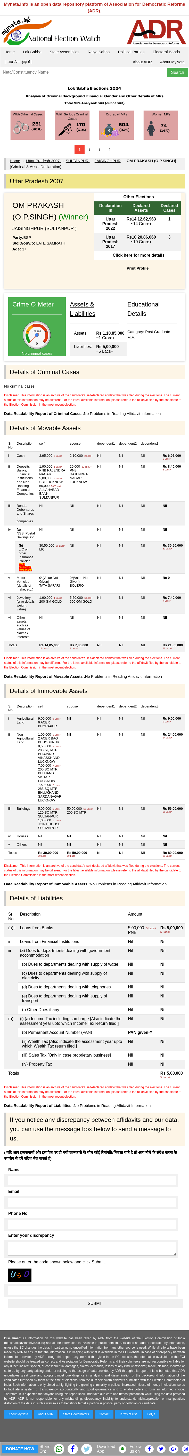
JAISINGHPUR (108, 161)
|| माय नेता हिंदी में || (18, 62)
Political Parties (131, 52)
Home (9, 52)
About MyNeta (172, 62)
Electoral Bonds (166, 52)
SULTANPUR (78, 161)
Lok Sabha (32, 52)
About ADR (142, 62)
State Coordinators (76, 1414)
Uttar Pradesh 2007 (43, 161)
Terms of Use (128, 1414)
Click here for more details (139, 255)
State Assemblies (64, 52)
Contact (104, 1414)
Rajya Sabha (99, 52)
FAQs (151, 1414)
